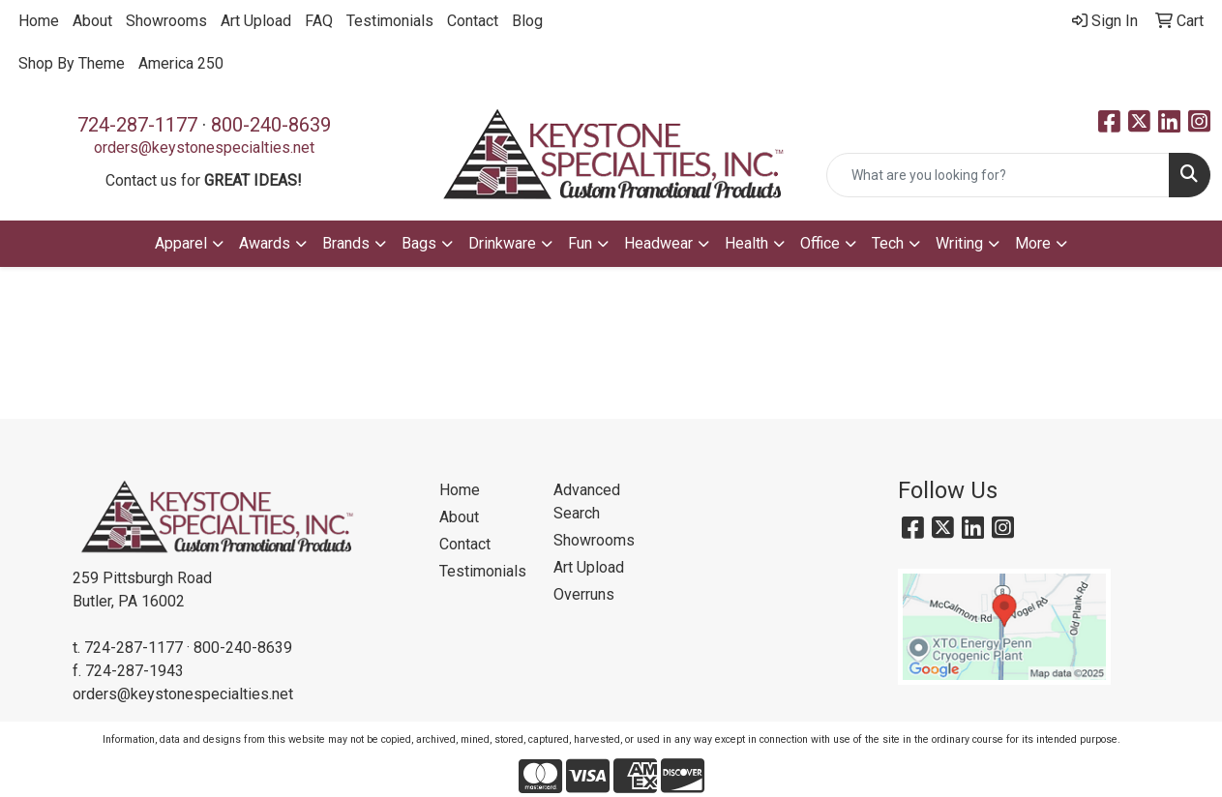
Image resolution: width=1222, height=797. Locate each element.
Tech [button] (888, 243)
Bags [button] (419, 243)
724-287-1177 (137, 124)
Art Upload (256, 21)
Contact (472, 21)
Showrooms (166, 21)
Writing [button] (959, 243)
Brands (346, 243)
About (92, 21)
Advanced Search (586, 501)
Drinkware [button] (502, 243)
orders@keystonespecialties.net (204, 147)
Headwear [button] (658, 243)
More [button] (1033, 243)
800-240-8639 (271, 124)
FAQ (319, 21)
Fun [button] (580, 243)
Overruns (583, 594)
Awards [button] (264, 243)
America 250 (181, 63)
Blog (527, 21)
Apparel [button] (181, 243)
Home (38, 21)
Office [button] (820, 243)
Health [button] (746, 243)
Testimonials (389, 21)
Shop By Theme (71, 63)
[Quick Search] (998, 175)
